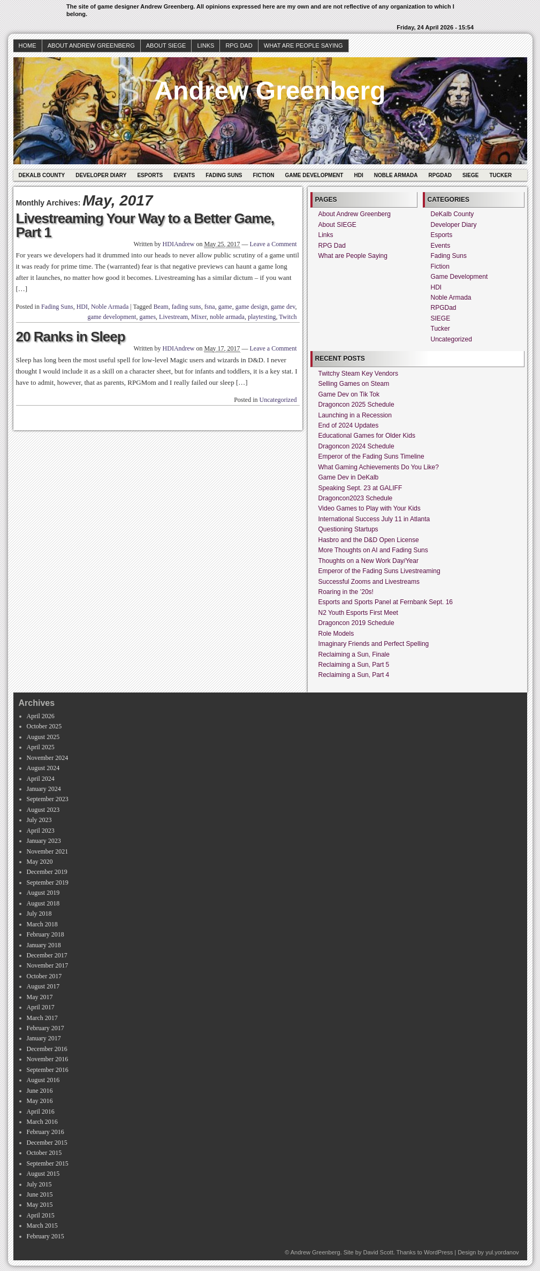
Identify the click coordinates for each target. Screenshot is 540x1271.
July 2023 (39, 820)
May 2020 (40, 861)
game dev (283, 306)
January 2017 (44, 1038)
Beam (161, 306)
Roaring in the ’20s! (346, 592)
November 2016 (48, 1059)
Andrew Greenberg (269, 91)
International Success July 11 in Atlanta (374, 519)
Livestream (173, 317)
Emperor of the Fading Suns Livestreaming (379, 571)
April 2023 (41, 830)
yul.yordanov (502, 1252)
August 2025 (43, 737)
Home (27, 45)
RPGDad (440, 175)
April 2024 (41, 778)
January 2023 (44, 840)
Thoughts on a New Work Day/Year (368, 561)
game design (251, 306)
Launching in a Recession (355, 415)
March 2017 (42, 1018)
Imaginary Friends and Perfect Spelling (373, 644)
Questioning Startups (348, 529)
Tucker (500, 175)
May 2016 (40, 1101)
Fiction (264, 175)
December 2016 (47, 1049)
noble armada (227, 317)
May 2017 (40, 997)
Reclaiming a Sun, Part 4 (354, 675)
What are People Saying (303, 45)
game (225, 306)
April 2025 (41, 747)
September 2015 (48, 1163)
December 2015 (47, 1142)
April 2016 (41, 1111)
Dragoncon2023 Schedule (355, 498)
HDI (358, 175)
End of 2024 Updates (348, 425)
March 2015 (42, 1225)
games (147, 317)
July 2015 (39, 1184)
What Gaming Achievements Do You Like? (378, 467)
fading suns (186, 306)
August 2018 (43, 903)
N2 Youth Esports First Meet (358, 613)
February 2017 (45, 1028)
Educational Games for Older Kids (366, 435)
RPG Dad (238, 45)
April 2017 (41, 1007)
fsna (209, 306)
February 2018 (45, 934)
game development (111, 317)
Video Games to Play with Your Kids (369, 508)
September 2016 (48, 1070)
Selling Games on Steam (354, 383)
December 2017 (47, 955)
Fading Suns (224, 175)
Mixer (199, 317)
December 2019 (47, 872)
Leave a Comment (273, 244)
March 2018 (42, 924)
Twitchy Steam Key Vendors (358, 373)
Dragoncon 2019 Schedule (356, 623)
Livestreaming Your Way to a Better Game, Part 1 (145, 225)
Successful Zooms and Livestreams (369, 581)
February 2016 (45, 1132)
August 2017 (43, 986)
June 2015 (40, 1194)
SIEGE (470, 175)
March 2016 (42, 1121)
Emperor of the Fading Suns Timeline (371, 456)
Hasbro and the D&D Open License (368, 540)
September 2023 (48, 799)
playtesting (262, 317)
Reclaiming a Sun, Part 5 (354, 664)
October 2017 (44, 976)
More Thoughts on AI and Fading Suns (373, 550)
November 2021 (48, 851)
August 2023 (43, 809)
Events (184, 175)
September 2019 (48, 882)
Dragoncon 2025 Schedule (356, 404)
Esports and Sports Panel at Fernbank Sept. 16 (385, 602)
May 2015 (40, 1204)
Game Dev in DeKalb (348, 477)
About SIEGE (166, 45)
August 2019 (43, 892)
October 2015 (44, 1152)
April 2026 (41, 716)
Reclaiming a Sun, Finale (354, 654)
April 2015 (41, 1215)
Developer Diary (100, 175)
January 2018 (44, 945)
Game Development (314, 175)
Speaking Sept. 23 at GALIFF (360, 488)
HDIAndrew (179, 244)
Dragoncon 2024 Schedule (356, 446)
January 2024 (44, 789)
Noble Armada (396, 175)
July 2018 (39, 913)
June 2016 (40, 1090)
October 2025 (44, 726)
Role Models (336, 633)
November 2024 (48, 758)
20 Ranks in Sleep (70, 337)
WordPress (438, 1252)
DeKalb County (42, 175)
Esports (150, 175)
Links (205, 45)
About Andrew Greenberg (91, 45)
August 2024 (43, 768)
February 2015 (45, 1236)
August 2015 (43, 1173)
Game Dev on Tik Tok (349, 394)
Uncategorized (278, 400)
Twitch (287, 317)
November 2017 (48, 965)
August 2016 (43, 1080)
